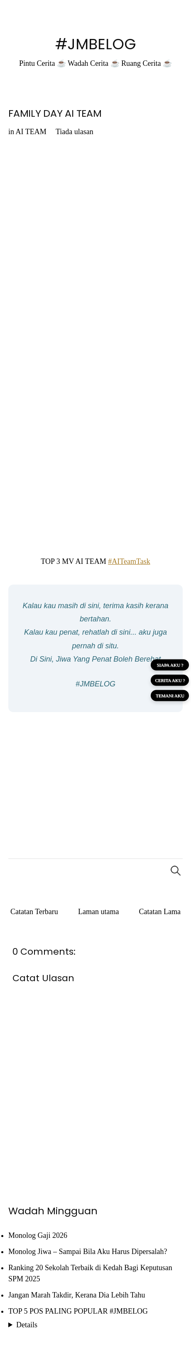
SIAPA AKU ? (170, 664)
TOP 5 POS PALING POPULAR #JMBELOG (78, 1311)
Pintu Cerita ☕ (42, 63)
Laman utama (98, 911)
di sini (89, 606)
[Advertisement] (95, 778)
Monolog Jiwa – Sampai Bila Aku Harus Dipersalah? (87, 1251)
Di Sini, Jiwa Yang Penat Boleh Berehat (95, 659)
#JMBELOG (95, 44)
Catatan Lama (160, 911)
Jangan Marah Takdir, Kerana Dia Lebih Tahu (76, 1295)
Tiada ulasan (74, 132)
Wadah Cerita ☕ (94, 63)
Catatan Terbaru (34, 911)
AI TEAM (31, 132)
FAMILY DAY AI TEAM (55, 113)
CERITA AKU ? (170, 679)
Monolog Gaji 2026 (37, 1235)
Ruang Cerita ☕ (146, 63)
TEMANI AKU (170, 695)
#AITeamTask (129, 561)
